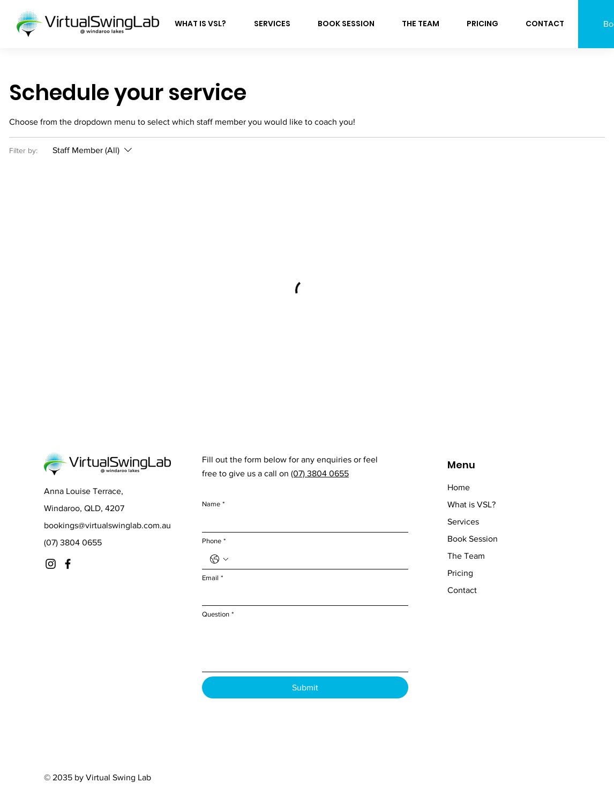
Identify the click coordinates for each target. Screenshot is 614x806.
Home (458, 487)
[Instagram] (50, 564)
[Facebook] (67, 564)
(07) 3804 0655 (73, 542)
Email (212, 578)
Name (213, 504)
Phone (214, 541)
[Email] (302, 596)
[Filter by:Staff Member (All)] (93, 150)
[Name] (302, 522)
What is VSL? (471, 504)
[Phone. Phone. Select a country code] (219, 559)
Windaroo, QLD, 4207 (84, 508)
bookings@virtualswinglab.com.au (107, 525)
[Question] (305, 647)
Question (218, 614)
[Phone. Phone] (316, 559)
